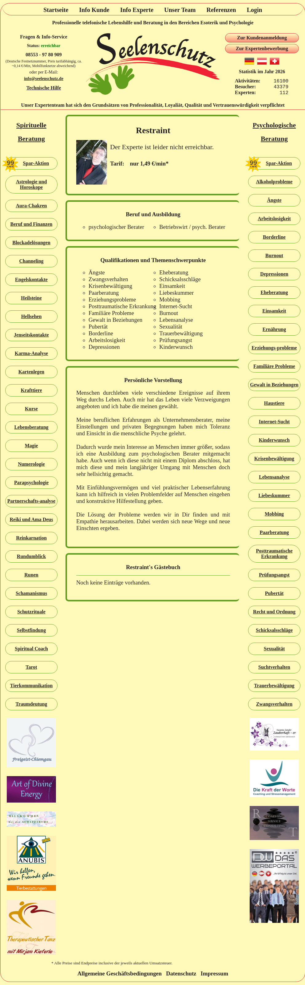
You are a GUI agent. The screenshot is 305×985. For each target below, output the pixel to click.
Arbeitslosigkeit (274, 218)
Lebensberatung (31, 427)
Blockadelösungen (31, 242)
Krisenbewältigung (274, 458)
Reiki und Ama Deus (31, 519)
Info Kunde (94, 9)
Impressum (214, 973)
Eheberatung (274, 292)
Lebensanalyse (274, 477)
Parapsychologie (31, 482)
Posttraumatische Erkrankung (274, 553)
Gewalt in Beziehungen (274, 384)
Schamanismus (31, 593)
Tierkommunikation (31, 685)
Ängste (274, 200)
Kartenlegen (31, 371)
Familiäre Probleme (274, 366)
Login (254, 9)
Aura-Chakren (31, 205)
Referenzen (221, 9)
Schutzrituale (31, 611)
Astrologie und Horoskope (31, 184)
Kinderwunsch (274, 440)
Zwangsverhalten (274, 704)
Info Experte (136, 9)
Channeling (31, 261)
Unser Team (180, 9)
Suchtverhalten (274, 667)
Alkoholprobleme (274, 181)
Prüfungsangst (274, 574)
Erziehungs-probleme (274, 347)
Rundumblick (31, 556)
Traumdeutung (31, 704)
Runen (31, 574)
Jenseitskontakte (31, 334)
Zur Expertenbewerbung (262, 48)
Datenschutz (181, 973)
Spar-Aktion (27, 163)
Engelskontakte (31, 279)
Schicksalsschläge (274, 630)
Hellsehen (31, 316)
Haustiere (274, 403)
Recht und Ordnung (274, 611)
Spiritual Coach (31, 648)
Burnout (274, 255)
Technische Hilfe (43, 87)
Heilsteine (31, 298)
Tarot (31, 667)
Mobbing (274, 513)
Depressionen (274, 274)
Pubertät (274, 593)
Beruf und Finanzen (31, 224)
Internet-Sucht (274, 421)
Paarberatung (274, 532)
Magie (31, 445)
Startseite (55, 9)
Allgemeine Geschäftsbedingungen (119, 973)
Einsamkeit (274, 310)
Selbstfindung (31, 630)
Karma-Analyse (31, 353)
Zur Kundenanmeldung (262, 37)
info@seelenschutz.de (43, 78)
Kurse (31, 408)
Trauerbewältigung (274, 685)
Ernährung (274, 329)
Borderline (274, 237)
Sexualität (274, 648)
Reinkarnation (31, 537)
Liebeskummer (274, 495)
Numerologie (31, 464)
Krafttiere (31, 390)
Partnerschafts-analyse (31, 501)
